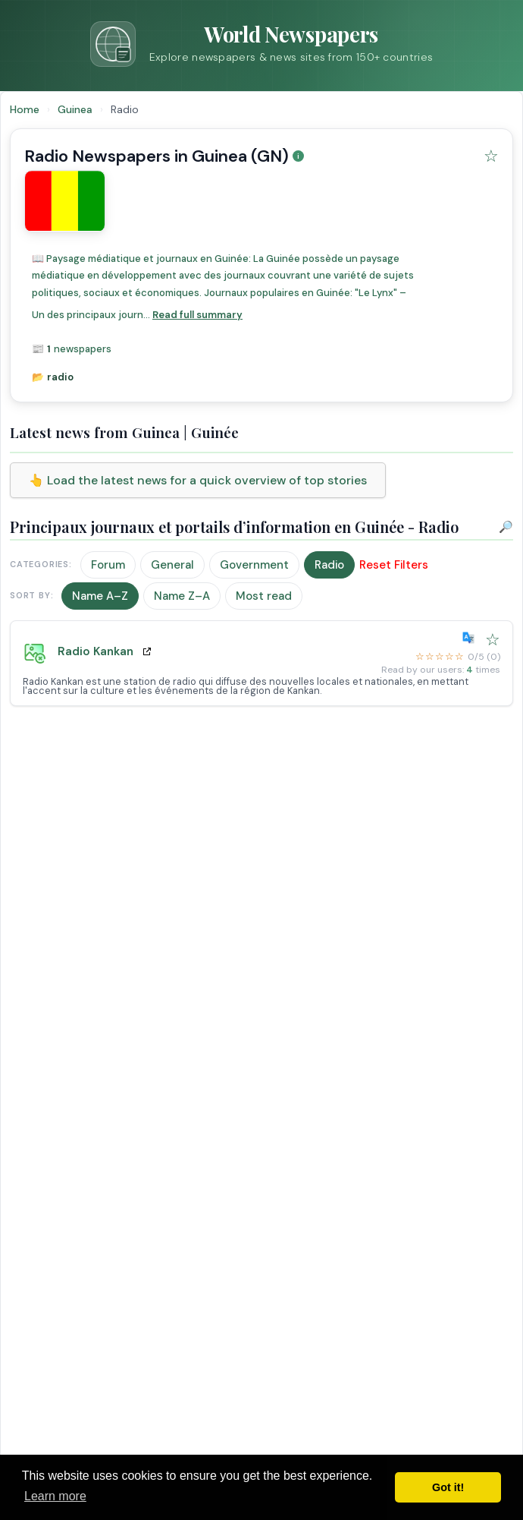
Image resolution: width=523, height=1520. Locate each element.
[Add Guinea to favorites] (491, 156)
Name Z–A (182, 596)
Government (254, 564)
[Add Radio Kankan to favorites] (492, 640)
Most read (264, 596)
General (172, 564)
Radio (329, 564)
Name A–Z (100, 596)
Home (24, 109)
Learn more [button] (55, 1496)
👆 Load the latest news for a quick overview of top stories (198, 480)
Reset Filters (393, 564)
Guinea (77, 109)
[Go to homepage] (261, 44)
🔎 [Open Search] (506, 527)
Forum (108, 564)
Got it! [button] (448, 1487)
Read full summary (197, 314)
